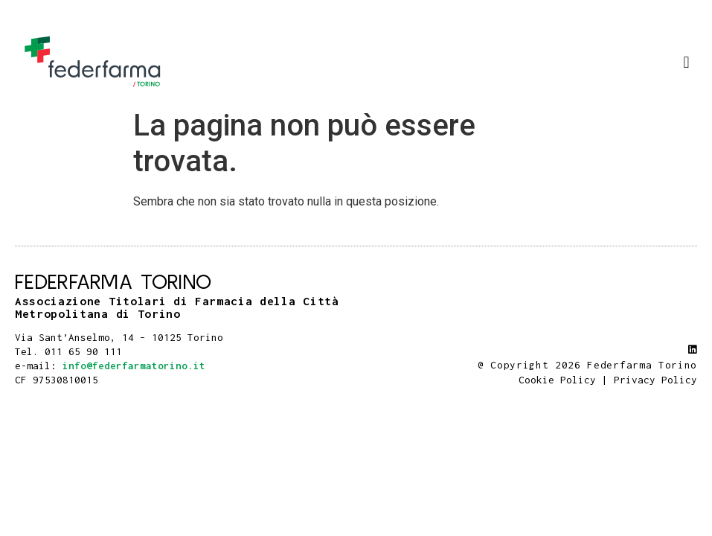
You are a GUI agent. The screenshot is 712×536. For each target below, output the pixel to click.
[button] (686, 62)
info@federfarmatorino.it (133, 365)
